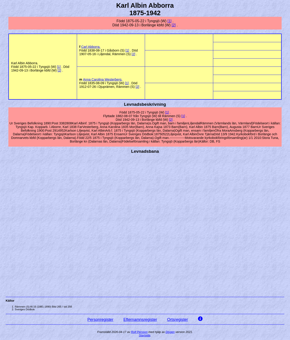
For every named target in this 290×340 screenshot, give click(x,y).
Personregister (100, 319)
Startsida (144, 335)
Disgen (170, 332)
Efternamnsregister (140, 319)
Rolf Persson (139, 332)
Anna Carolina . (102, 79)
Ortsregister (177, 319)
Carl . (90, 47)
